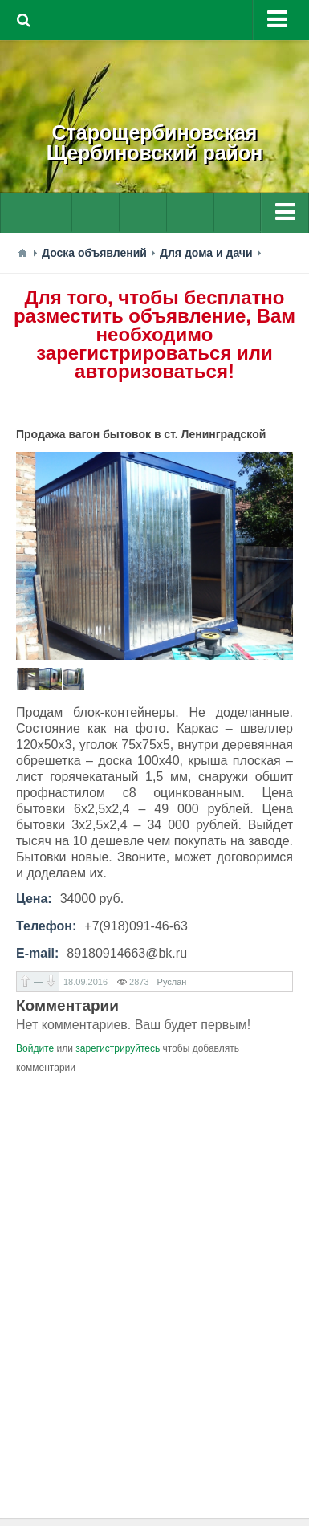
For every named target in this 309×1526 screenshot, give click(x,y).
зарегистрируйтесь (117, 1048)
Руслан (172, 982)
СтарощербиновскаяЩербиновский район (155, 142)
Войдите (35, 1048)
